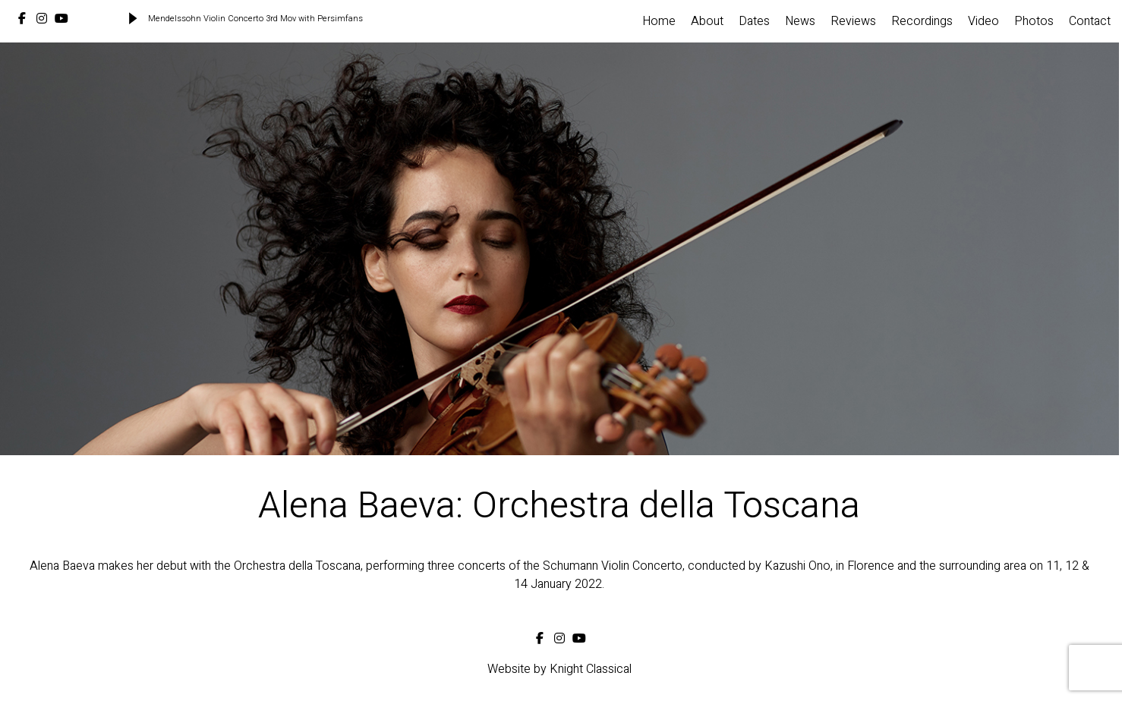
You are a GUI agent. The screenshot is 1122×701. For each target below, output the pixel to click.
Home (659, 21)
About (707, 21)
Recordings (922, 21)
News (800, 21)
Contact (1090, 21)
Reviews (853, 21)
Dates (754, 21)
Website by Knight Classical (559, 669)
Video (983, 21)
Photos (1034, 21)
